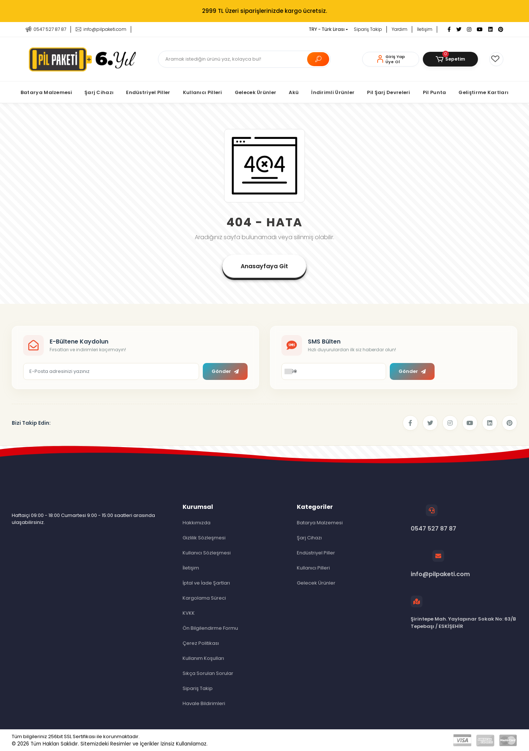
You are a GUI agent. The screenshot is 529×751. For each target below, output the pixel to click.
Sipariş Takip (368, 29)
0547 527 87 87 (433, 518)
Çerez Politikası (201, 643)
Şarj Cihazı (309, 537)
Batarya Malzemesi (320, 522)
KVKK (189, 613)
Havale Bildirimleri (204, 703)
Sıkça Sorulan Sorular (208, 673)
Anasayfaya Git (264, 266)
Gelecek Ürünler (316, 582)
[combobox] (290, 371)
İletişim (424, 29)
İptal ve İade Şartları (206, 582)
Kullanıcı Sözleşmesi (207, 552)
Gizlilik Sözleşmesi (204, 537)
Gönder (225, 371)
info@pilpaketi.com (440, 564)
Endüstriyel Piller (316, 552)
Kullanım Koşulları (203, 658)
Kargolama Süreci (204, 597)
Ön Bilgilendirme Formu (210, 628)
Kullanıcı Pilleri (313, 567)
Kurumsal (198, 507)
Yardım (399, 29)
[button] (450, 59)
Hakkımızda (196, 522)
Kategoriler (315, 507)
